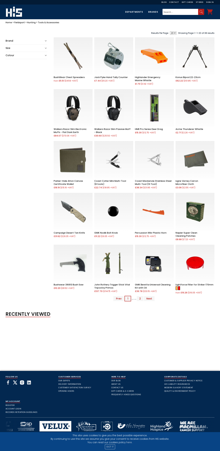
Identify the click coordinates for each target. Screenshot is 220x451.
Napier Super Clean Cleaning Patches (186, 234)
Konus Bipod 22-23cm (188, 77)
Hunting (31, 22)
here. (129, 442)
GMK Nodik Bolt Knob (106, 232)
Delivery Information (69, 384)
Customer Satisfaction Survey (74, 387)
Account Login (13, 408)
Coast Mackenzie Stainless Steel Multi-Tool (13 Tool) (153, 182)
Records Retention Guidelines (22, 412)
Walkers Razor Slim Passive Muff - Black (112, 131)
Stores (200, 2)
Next (149, 298)
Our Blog (116, 380)
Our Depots (64, 380)
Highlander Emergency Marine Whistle (147, 79)
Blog (164, 2)
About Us (116, 384)
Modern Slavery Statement (178, 387)
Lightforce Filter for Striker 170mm (194, 284)
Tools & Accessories (48, 22)
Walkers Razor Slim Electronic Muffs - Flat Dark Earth (70, 131)
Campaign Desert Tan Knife (69, 232)
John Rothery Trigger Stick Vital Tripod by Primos (112, 286)
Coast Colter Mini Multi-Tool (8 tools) (110, 182)
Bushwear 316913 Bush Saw (69, 284)
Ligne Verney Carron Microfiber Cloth (187, 182)
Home (9, 22)
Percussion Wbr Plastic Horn (151, 232)
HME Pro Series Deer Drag (149, 129)
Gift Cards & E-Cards (122, 391)
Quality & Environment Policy (180, 391)
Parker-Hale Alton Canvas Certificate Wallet (68, 182)
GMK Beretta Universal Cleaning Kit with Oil (153, 286)
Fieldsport (19, 22)
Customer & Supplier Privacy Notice (183, 380)
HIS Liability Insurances (177, 384)
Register (10, 405)
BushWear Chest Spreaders (69, 77)
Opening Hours (66, 391)
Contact (174, 2)
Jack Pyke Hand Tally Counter (111, 77)
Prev (119, 298)
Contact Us (117, 387)
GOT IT (110, 446)
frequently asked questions (126, 394)
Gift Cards (187, 2)
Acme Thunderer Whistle (189, 129)
